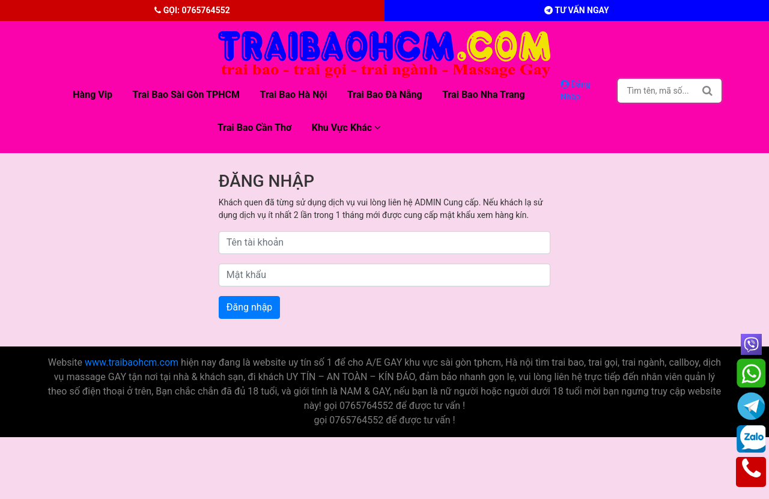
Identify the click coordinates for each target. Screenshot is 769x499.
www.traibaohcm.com (131, 362)
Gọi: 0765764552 (192, 10)
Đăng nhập (249, 307)
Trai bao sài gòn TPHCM (186, 94)
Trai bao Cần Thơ (254, 127)
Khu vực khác (346, 127)
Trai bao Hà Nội (293, 94)
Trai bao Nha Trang (483, 94)
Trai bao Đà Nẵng (384, 94)
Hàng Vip (92, 94)
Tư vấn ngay (576, 10)
